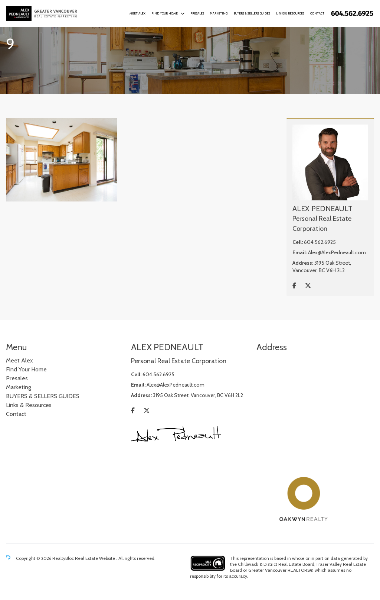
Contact (317, 13)
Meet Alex (137, 13)
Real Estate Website (95, 558)
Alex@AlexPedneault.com (337, 252)
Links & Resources (290, 13)
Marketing (218, 13)
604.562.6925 (320, 242)
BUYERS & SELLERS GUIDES (251, 13)
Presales (197, 13)
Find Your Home (164, 13)
